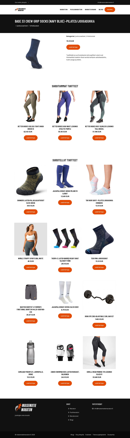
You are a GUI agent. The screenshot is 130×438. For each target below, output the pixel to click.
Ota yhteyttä (80, 435)
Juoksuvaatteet (22, 26)
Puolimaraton (76, 10)
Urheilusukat (34, 26)
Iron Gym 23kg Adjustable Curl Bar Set (99, 316)
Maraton (64, 10)
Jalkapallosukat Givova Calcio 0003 (65, 307)
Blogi (101, 10)
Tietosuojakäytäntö (99, 435)
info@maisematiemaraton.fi (105, 2)
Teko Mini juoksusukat (99, 258)
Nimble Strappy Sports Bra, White (30, 258)
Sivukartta (110, 435)
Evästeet (88, 435)
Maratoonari (90, 10)
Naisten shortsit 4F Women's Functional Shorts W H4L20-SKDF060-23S (31, 309)
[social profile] (28, 2)
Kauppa (109, 9)
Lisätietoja (73, 47)
